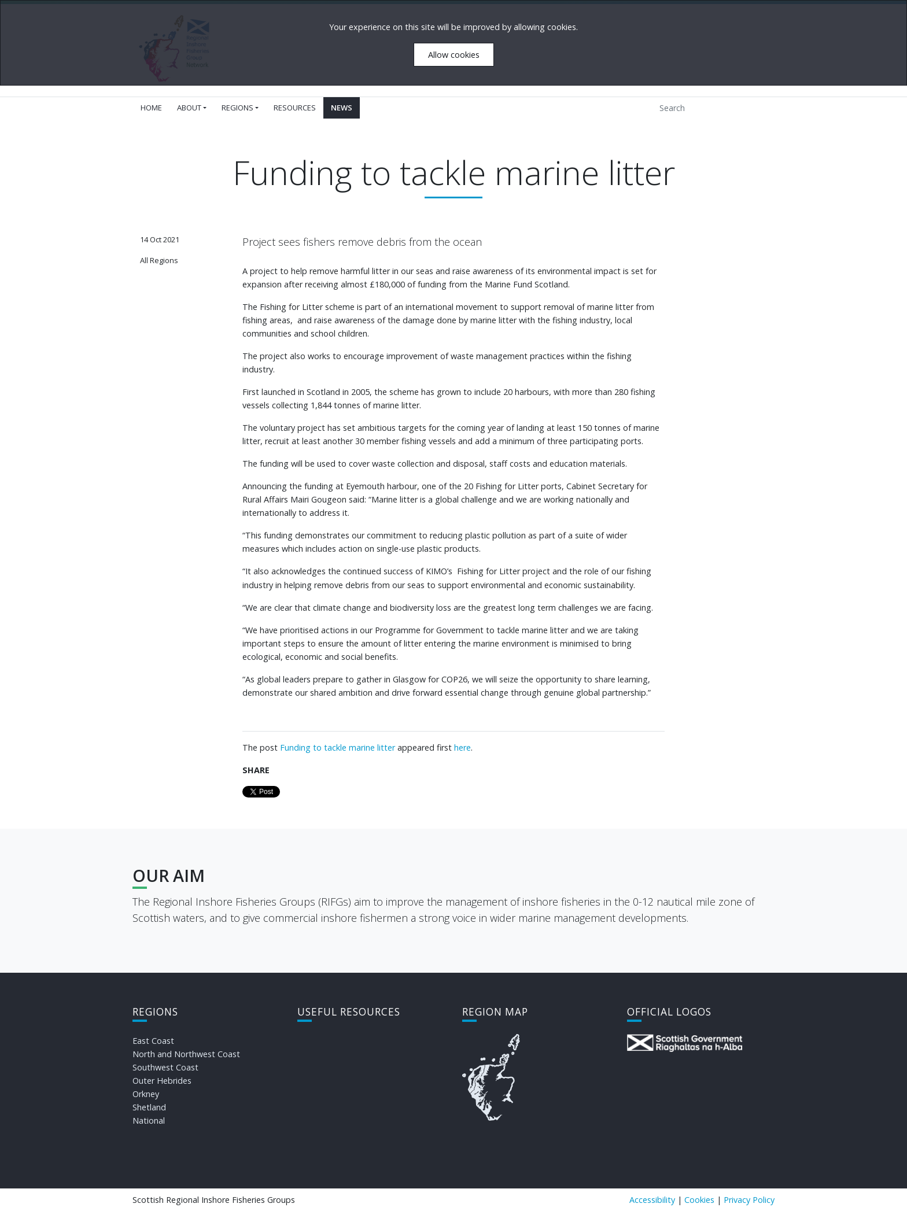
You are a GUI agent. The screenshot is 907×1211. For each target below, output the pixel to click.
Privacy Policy (749, 1199)
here (462, 747)
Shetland (149, 1107)
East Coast (153, 1040)
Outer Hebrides (161, 1080)
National (148, 1120)
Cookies (699, 1199)
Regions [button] (237, 107)
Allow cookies (454, 54)
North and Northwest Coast (186, 1053)
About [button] (189, 107)
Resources (295, 107)
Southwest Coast (165, 1067)
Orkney (145, 1093)
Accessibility (652, 1199)
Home (151, 107)
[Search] (706, 108)
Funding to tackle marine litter (337, 747)
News (341, 107)
